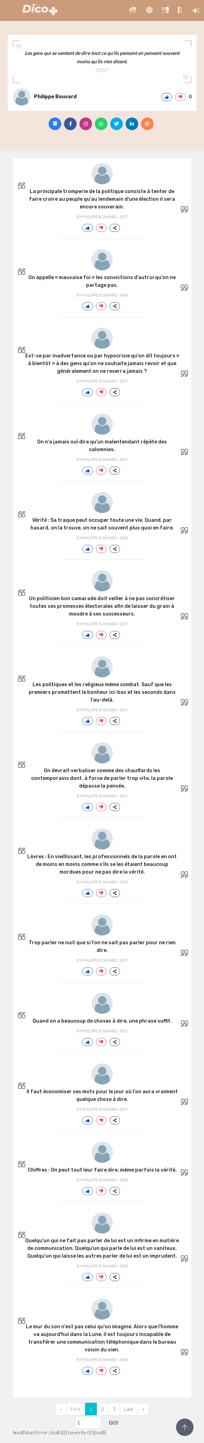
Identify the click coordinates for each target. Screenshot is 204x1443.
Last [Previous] (128, 1409)
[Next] (143, 1409)
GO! (114, 1423)
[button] (132, 10)
